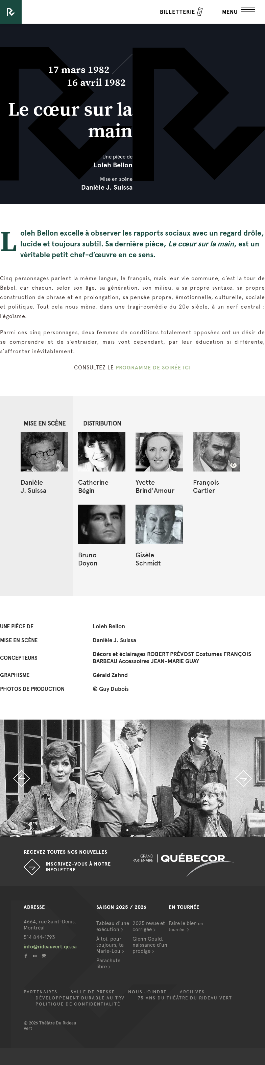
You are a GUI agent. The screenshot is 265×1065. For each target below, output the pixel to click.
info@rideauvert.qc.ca (50, 947)
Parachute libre (108, 964)
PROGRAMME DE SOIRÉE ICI (153, 367)
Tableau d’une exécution (112, 926)
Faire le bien (186, 926)
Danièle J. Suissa (106, 187)
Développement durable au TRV (80, 998)
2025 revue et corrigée (148, 926)
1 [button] (127, 830)
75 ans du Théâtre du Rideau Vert (185, 998)
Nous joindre (147, 992)
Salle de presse (93, 992)
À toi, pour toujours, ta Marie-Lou (110, 945)
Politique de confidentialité (77, 1004)
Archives (192, 992)
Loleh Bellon (113, 165)
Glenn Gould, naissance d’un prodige (149, 945)
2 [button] (137, 830)
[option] (132, 778)
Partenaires (40, 992)
